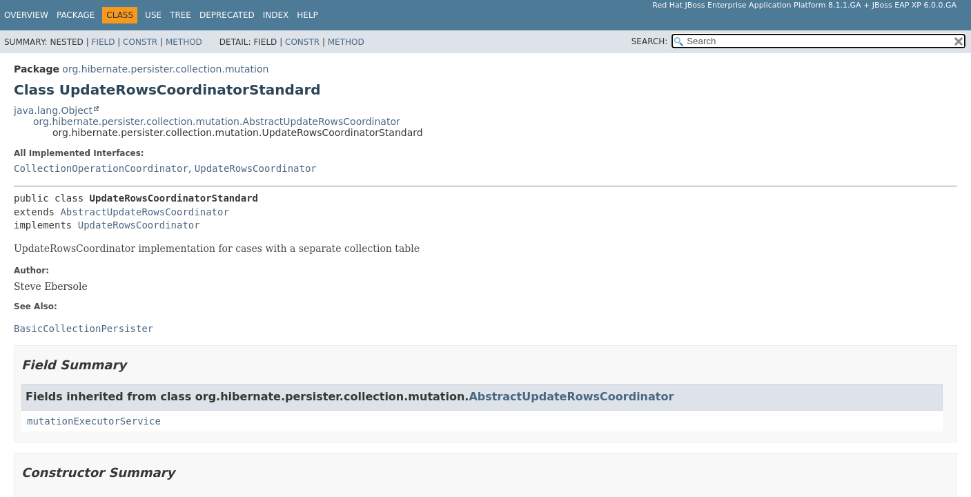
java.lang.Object (53, 110)
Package (76, 15)
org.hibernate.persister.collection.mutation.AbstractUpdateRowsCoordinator (216, 121)
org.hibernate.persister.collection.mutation (165, 69)
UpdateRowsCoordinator (256, 168)
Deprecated (227, 15)
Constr (140, 42)
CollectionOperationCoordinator (101, 168)
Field (103, 42)
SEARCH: (649, 41)
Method (184, 42)
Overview (26, 15)
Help (307, 15)
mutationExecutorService (94, 421)
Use (153, 15)
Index (276, 15)
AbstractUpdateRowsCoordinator (144, 211)
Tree (180, 15)
